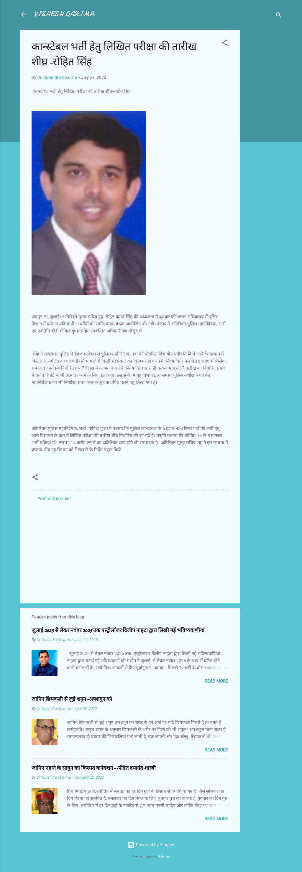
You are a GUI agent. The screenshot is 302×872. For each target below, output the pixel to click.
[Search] (278, 16)
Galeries (164, 856)
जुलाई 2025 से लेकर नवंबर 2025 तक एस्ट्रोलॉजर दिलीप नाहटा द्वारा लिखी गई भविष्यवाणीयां (118, 630)
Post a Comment (54, 498)
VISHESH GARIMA (64, 14)
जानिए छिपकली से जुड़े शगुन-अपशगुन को (72, 699)
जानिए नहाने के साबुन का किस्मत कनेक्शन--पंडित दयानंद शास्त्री (94, 768)
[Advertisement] (263, 118)
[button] (224, 43)
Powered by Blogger (151, 844)
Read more (216, 681)
